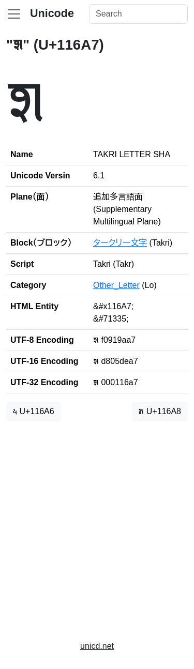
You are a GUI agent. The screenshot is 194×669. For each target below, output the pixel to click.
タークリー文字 (120, 242)
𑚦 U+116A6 (33, 411)
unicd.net (97, 646)
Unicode (52, 13)
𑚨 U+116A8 (160, 411)
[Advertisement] (97, 527)
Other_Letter (116, 285)
